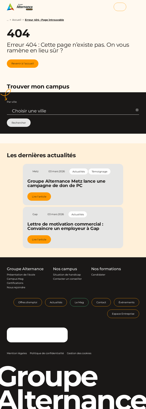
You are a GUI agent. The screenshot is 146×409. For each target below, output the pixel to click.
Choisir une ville (75, 111)
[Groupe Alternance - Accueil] (21, 6)
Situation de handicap (67, 274)
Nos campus (65, 269)
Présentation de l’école (21, 274)
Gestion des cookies (79, 353)
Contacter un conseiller (67, 278)
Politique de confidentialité (47, 353)
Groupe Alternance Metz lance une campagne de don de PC (66, 183)
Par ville (12, 101)
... (8, 20)
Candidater (98, 274)
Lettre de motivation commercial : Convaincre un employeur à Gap (65, 226)
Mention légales (17, 353)
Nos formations (106, 269)
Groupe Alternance (25, 269)
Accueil (16, 19)
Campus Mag (15, 278)
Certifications (15, 283)
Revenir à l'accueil (22, 63)
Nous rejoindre (16, 287)
